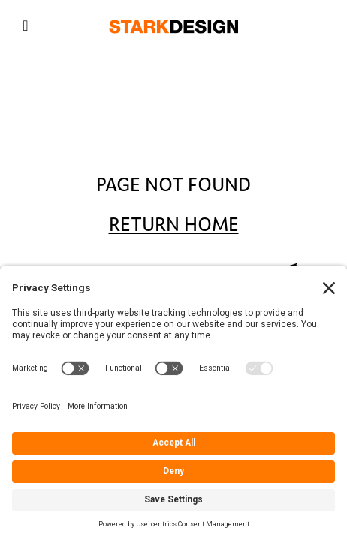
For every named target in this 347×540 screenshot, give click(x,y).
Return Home (174, 225)
